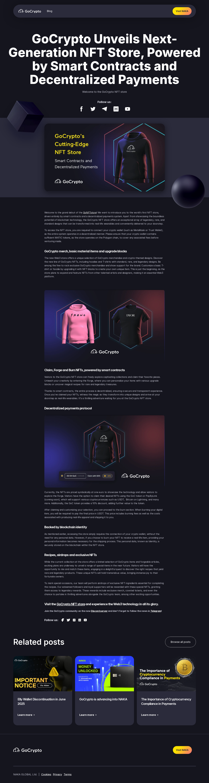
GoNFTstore (90, 212)
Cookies (46, 774)
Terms (68, 774)
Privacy (57, 774)
